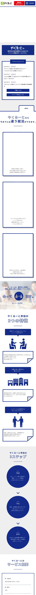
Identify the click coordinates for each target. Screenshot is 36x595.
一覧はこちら (18, 56)
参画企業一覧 (18, 573)
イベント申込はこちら (18, 61)
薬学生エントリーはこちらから (18, 525)
